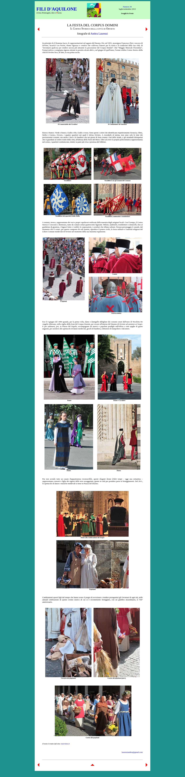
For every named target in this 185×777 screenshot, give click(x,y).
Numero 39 (127, 7)
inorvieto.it (65, 744)
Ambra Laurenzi (99, 33)
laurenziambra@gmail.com (132, 752)
